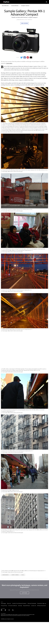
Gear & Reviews (5, 5)
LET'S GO (24, 592)
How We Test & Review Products (19, 603)
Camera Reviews (14, 5)
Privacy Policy (4, 605)
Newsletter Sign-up (41, 603)
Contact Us (33, 605)
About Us (9, 603)
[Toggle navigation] (46, 2)
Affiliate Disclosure (41, 605)
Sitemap (20, 605)
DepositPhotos (26, 605)
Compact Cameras (25, 5)
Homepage (3, 603)
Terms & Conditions (12, 605)
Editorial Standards (32, 603)
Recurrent (5, 618)
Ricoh (23, 574)
